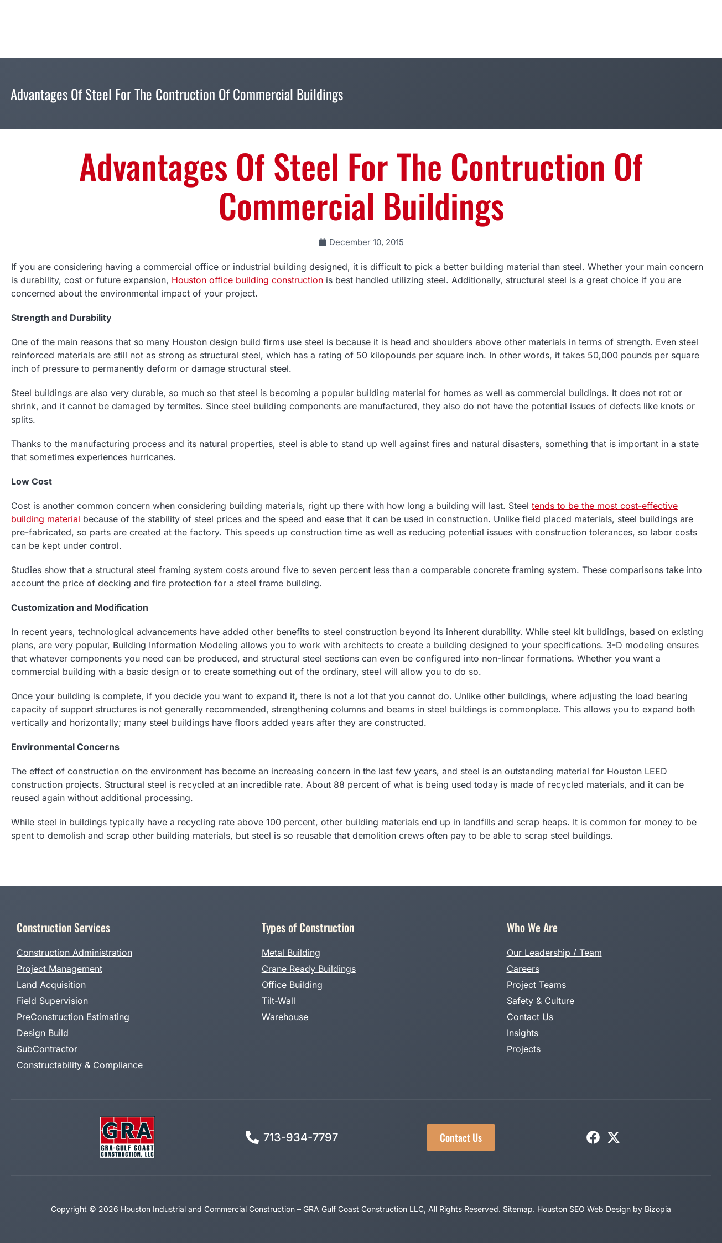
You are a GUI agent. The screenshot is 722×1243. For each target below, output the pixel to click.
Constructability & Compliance (80, 1064)
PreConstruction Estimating (73, 1016)
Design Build (43, 1032)
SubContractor (47, 1048)
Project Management (59, 968)
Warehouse (285, 1016)
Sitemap (518, 1209)
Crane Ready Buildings (309, 968)
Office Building (292, 984)
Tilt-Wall (278, 1000)
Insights (524, 1032)
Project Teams (536, 984)
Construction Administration (74, 952)
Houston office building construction (247, 279)
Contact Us (530, 1016)
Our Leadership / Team (554, 952)
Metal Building (291, 952)
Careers (523, 968)
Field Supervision (52, 1000)
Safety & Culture (540, 1000)
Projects (524, 1048)
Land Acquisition (51, 984)
